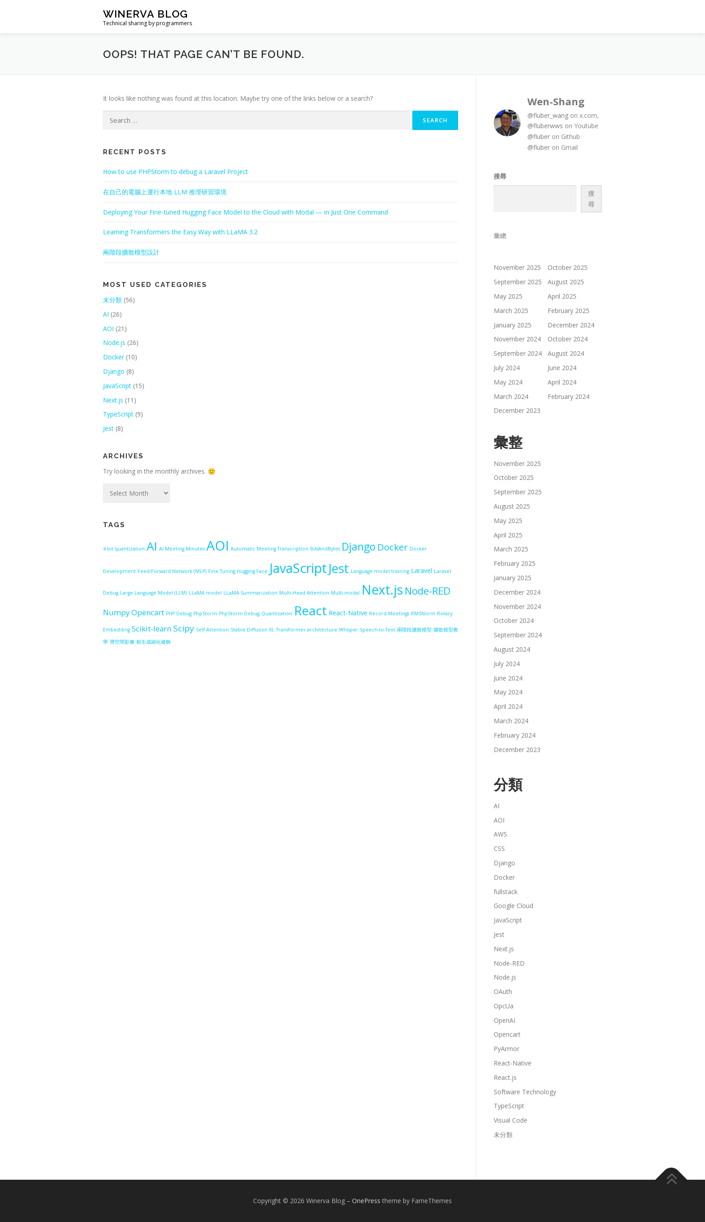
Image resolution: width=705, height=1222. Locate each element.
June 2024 (562, 367)
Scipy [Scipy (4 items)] (183, 628)
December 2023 (517, 410)
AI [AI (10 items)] (152, 546)
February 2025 (568, 310)
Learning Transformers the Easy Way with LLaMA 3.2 (180, 232)
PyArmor (506, 1048)
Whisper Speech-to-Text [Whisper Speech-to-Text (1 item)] (367, 630)
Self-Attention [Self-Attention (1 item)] (212, 630)
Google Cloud (513, 905)
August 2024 (566, 353)
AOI (108, 328)
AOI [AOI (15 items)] (217, 546)
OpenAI (504, 1020)
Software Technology (525, 1092)
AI (106, 314)
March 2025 (511, 310)
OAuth (503, 991)
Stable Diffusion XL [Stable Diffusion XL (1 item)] (252, 630)
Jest (108, 428)
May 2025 (508, 296)
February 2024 (568, 396)
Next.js (113, 400)
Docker (113, 357)
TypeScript (118, 414)
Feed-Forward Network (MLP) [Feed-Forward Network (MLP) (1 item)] (172, 571)
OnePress (366, 1200)
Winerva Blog (145, 14)
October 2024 (568, 339)
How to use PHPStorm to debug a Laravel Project (175, 171)
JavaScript (117, 385)
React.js (505, 1077)
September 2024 (518, 353)
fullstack (506, 891)
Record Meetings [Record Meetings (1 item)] (389, 613)
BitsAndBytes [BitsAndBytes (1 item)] (325, 549)
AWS (500, 834)
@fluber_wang (547, 115)
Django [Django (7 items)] (358, 546)
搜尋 (500, 176)
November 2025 (517, 267)
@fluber (538, 136)
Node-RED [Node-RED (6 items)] (428, 590)
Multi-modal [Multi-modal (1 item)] (345, 593)
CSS (499, 848)
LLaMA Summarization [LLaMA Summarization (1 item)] (250, 593)
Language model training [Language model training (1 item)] (380, 571)
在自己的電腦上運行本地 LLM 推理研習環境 (165, 192)
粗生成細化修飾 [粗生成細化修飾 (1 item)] (153, 642)
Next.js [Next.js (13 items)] (382, 589)
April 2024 (562, 382)
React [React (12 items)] (310, 610)
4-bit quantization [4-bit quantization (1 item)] (124, 549)
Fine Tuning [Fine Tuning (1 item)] (221, 571)
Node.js (114, 342)
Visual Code (510, 1120)
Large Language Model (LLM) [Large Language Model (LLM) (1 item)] (153, 593)
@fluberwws (545, 125)
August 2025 (566, 282)
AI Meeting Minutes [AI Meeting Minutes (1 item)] (182, 549)
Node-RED (509, 963)
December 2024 (571, 325)
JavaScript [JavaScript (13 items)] (298, 568)
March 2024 (511, 396)
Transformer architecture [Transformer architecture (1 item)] (306, 630)
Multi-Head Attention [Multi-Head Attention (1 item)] (304, 593)
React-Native (512, 1063)
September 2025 (518, 282)
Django (114, 371)
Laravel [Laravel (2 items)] (421, 570)
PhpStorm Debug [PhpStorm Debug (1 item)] (239, 613)
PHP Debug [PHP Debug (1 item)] (179, 613)
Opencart (507, 1034)
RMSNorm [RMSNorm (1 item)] (423, 613)
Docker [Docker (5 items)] (392, 547)
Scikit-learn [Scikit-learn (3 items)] (151, 628)
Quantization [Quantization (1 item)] (276, 613)
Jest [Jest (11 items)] (339, 568)
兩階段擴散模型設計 (131, 252)
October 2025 (568, 267)
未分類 (112, 299)
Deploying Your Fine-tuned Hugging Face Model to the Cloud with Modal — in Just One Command (245, 212)
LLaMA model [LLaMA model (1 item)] (205, 593)
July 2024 (507, 367)
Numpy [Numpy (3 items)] (116, 612)
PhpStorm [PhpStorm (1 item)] (205, 613)
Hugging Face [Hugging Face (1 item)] (252, 571)
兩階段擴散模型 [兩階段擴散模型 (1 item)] (414, 630)
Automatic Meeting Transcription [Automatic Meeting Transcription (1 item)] (269, 549)
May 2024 (508, 382)
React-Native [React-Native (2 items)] (348, 613)
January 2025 (512, 325)
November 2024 (517, 339)
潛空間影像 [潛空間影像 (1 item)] (122, 642)
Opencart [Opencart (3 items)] (147, 612)
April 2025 (562, 296)
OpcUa (503, 1006)
